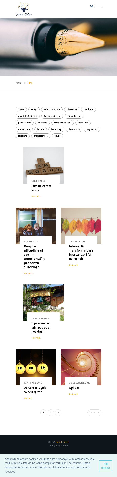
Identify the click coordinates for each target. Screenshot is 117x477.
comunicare (24, 129)
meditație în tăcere (27, 116)
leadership (56, 129)
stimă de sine (73, 116)
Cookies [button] (10, 471)
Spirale (74, 388)
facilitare (22, 136)
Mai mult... (36, 196)
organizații (92, 129)
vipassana (72, 109)
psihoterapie (24, 122)
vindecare (83, 122)
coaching (42, 122)
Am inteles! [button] (105, 465)
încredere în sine (52, 116)
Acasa (18, 82)
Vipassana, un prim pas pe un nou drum (41, 327)
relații (34, 109)
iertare (40, 129)
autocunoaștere (52, 109)
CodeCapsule (62, 442)
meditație (88, 109)
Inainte (94, 412)
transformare (41, 136)
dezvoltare (74, 129)
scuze (57, 136)
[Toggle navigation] (98, 6)
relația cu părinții (62, 122)
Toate (21, 109)
